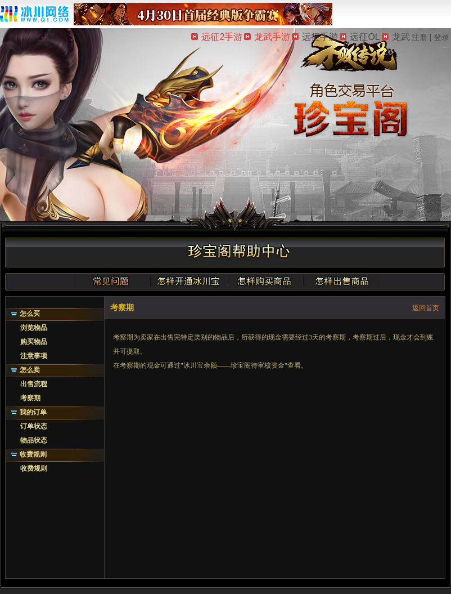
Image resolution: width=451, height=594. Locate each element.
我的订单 (33, 412)
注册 (419, 37)
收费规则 (33, 454)
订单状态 (33, 426)
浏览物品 (33, 328)
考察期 (30, 398)
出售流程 (33, 384)
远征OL (360, 37)
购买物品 (33, 342)
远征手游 (315, 37)
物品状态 (33, 440)
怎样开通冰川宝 (188, 280)
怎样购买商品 (265, 280)
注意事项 (33, 356)
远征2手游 (216, 37)
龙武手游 (267, 37)
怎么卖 (30, 370)
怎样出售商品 (341, 280)
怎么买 (30, 314)
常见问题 (112, 280)
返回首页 (425, 308)
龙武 (396, 37)
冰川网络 (34, 14)
